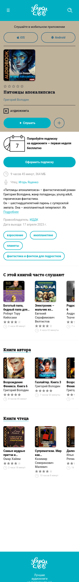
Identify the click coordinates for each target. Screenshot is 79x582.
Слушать (27, 123)
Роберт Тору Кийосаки (11, 315)
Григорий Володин (16, 390)
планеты (13, 245)
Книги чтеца (16, 419)
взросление (15, 235)
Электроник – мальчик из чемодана (44, 308)
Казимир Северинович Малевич (44, 462)
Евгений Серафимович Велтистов (44, 317)
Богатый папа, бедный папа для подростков (15, 308)
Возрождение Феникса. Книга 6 (15, 384)
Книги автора (17, 350)
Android (58, 37)
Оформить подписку (39, 162)
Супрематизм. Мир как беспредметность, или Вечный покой (48, 453)
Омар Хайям (12, 459)
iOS (21, 37)
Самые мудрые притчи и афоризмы (14, 453)
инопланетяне (43, 235)
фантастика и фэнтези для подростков (34, 256)
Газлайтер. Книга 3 (48, 382)
